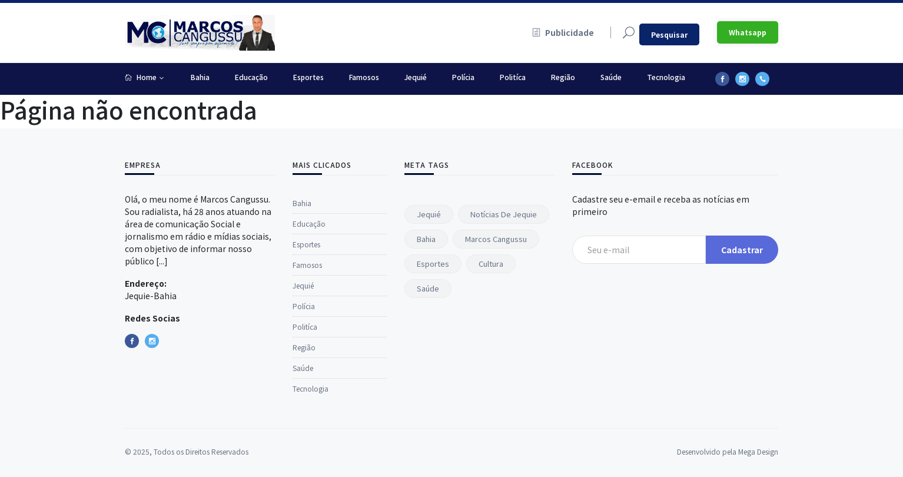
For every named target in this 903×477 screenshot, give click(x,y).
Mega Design (758, 471)
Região (563, 77)
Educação (251, 77)
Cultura (491, 263)
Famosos (364, 77)
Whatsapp (747, 32)
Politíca (513, 77)
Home (141, 77)
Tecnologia (666, 77)
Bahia (200, 77)
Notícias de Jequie (503, 214)
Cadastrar (742, 250)
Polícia (463, 77)
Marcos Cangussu (496, 238)
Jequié (415, 77)
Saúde (611, 77)
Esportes (308, 77)
